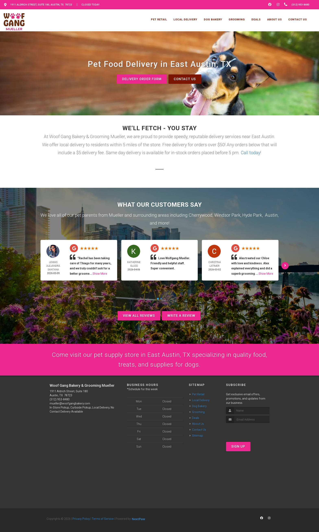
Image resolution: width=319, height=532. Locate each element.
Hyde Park (252, 215)
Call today (250, 152)
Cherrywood (200, 215)
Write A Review (181, 316)
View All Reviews (139, 316)
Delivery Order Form (142, 79)
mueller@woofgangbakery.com (70, 403)
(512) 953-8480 (60, 399)
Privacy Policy (81, 518)
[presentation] (247, 430)
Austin (271, 215)
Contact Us (185, 79)
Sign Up (238, 446)
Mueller (116, 215)
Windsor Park (227, 215)
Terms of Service (103, 518)
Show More (100, 273)
